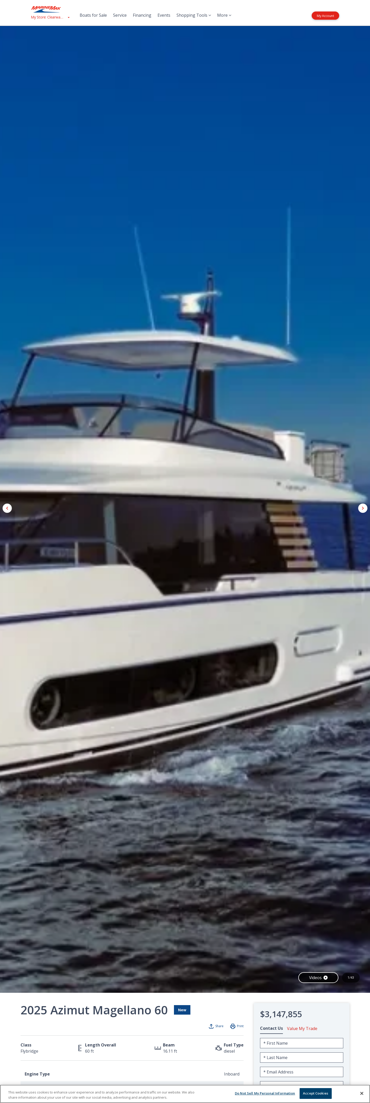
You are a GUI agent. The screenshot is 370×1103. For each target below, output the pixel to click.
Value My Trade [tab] (302, 1028)
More (224, 15)
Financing (142, 15)
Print (240, 1026)
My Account (325, 15)
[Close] (361, 1093)
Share (219, 1026)
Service (120, 15)
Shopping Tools (194, 15)
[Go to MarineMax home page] (50, 9)
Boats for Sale (93, 15)
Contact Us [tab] (271, 1028)
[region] (185, 1094)
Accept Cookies (315, 1093)
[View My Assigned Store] (50, 17)
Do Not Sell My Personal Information (265, 1093)
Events (164, 15)
